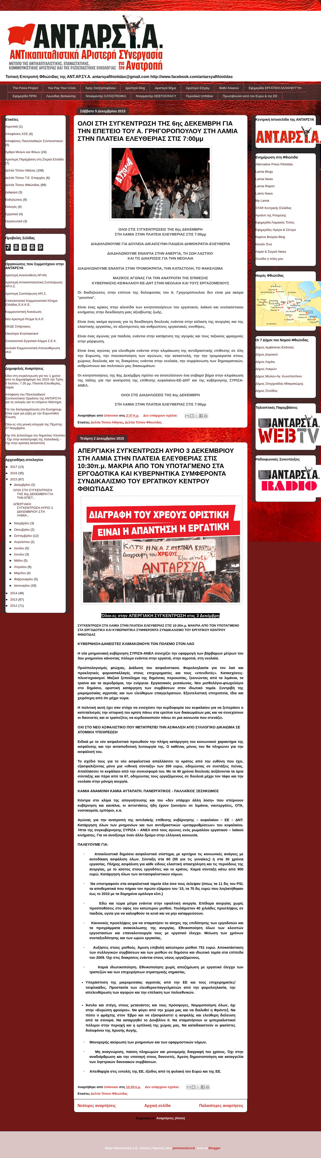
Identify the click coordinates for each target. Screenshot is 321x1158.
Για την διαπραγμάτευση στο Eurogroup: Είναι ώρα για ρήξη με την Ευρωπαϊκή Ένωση (33, 413)
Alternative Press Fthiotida (274, 164)
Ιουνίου (19, 554)
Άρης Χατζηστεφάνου (101, 88)
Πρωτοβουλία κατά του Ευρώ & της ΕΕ (250, 96)
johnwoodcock (184, 1148)
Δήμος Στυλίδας (267, 391)
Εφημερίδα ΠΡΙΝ (25, 96)
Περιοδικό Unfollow (199, 96)
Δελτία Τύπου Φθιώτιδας (143, 422)
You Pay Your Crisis (62, 88)
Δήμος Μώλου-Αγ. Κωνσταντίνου (279, 376)
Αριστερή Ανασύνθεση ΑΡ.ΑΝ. (26, 275)
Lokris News (264, 193)
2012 (14, 605)
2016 (14, 473)
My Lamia (262, 200)
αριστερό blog (135, 88)
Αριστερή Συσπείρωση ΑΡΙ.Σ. (26, 293)
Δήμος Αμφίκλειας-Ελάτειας (275, 347)
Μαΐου (19, 560)
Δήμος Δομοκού (267, 354)
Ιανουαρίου (22, 585)
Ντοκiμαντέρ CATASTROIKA (106, 96)
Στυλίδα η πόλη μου (269, 259)
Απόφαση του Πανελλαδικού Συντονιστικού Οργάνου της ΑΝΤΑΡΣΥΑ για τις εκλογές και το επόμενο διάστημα (33, 398)
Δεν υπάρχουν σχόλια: (161, 415)
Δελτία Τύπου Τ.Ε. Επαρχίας (25, 178)
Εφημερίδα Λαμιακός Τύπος (275, 222)
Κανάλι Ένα (264, 244)
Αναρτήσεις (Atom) (170, 1118)
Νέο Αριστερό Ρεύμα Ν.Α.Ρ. (24, 319)
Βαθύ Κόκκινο (229, 88)
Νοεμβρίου (22, 523)
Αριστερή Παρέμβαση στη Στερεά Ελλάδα (34, 159)
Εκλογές (11, 207)
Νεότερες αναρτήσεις (97, 1106)
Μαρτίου (20, 573)
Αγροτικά (11, 126)
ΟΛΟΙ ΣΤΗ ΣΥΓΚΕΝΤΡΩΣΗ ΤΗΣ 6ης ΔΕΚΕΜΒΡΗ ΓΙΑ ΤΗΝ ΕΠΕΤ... (33, 494)
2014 (14, 593)
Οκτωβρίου (22, 529)
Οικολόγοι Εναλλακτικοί (21, 333)
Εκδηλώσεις (13, 199)
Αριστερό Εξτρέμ (197, 88)
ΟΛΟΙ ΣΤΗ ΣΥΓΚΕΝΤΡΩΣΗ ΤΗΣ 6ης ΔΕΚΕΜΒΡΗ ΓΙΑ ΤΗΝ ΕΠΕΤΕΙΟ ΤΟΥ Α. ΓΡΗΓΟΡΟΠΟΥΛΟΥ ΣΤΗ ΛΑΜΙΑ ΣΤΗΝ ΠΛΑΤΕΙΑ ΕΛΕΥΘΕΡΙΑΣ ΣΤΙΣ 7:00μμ (158, 131)
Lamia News (264, 179)
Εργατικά (11, 214)
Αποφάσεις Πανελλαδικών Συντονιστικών (34, 141)
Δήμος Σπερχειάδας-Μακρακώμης (280, 383)
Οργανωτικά (14, 221)
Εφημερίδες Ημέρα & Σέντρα (276, 230)
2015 (14, 479)
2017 (14, 467)
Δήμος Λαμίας (265, 362)
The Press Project (25, 88)
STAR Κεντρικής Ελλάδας (274, 208)
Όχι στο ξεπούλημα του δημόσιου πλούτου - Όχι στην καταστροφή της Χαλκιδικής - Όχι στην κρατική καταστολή (35, 439)
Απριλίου (20, 567)
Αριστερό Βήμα (165, 88)
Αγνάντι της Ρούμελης (271, 215)
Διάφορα (11, 192)
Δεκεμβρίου (22, 485)
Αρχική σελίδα (157, 1106)
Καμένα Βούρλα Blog (270, 237)
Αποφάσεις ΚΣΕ (16, 134)
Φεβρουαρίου (24, 579)
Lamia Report (265, 186)
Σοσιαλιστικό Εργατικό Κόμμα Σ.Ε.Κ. (31, 341)
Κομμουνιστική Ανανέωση (23, 312)
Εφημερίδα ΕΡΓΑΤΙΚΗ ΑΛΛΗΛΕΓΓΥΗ (275, 88)
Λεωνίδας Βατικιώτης (61, 96)
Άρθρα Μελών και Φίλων (22, 152)
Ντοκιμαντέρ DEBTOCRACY (156, 96)
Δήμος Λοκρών (266, 369)
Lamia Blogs (264, 171)
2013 (14, 599)
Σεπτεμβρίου (23, 536)
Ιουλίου (19, 548)
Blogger (214, 1148)
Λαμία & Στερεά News (271, 251)
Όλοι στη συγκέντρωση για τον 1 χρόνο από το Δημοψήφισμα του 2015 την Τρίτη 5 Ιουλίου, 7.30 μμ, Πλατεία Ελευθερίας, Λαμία (34, 381)
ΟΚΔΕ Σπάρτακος (18, 326)
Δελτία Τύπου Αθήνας (107, 422)
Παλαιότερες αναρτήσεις (221, 1106)
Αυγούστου (22, 542)
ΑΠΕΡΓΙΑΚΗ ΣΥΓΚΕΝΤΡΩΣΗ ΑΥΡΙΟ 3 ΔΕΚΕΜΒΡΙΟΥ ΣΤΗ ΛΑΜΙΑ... (33, 509)
